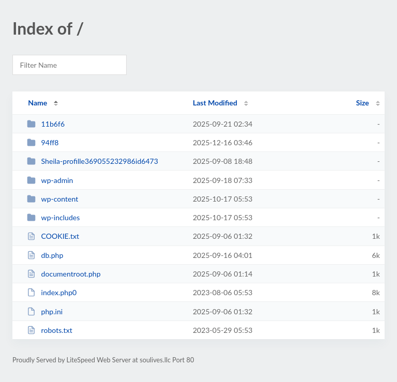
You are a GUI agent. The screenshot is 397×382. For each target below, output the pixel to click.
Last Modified (215, 102)
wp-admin (50, 180)
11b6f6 (46, 123)
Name (37, 102)
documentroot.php (63, 273)
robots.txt (49, 330)
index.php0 (52, 292)
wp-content (52, 198)
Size (362, 102)
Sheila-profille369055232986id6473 (92, 161)
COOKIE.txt (53, 236)
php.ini (45, 311)
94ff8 (42, 142)
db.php (45, 255)
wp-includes (53, 217)
